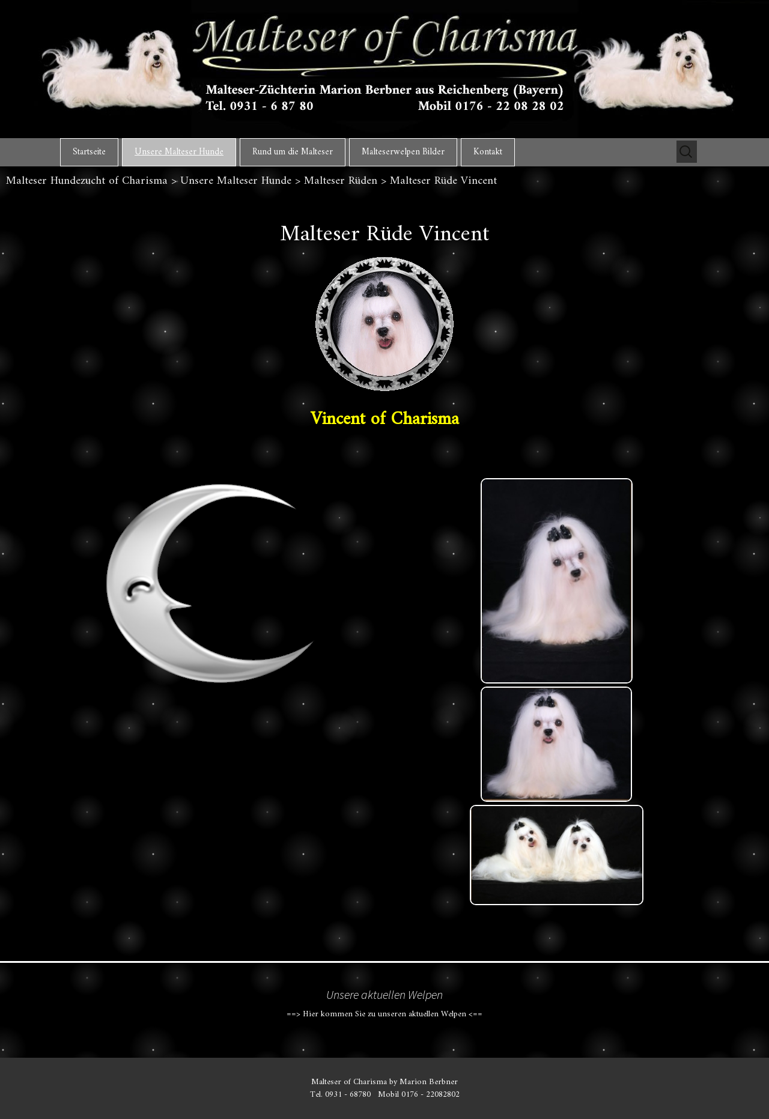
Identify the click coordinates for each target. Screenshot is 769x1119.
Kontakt (487, 152)
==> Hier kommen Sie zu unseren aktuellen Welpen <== (384, 1014)
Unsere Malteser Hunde (179, 152)
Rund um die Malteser (292, 152)
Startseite (89, 152)
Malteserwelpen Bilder (403, 152)
